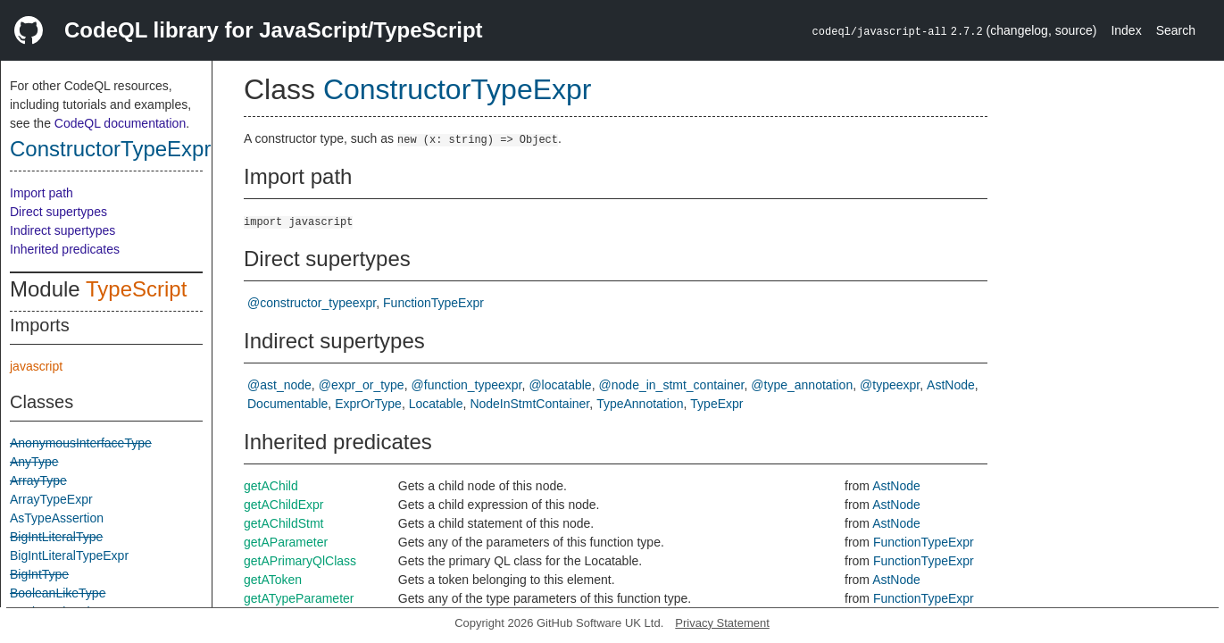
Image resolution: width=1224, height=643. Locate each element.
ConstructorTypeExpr (110, 149)
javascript (36, 366)
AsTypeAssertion (57, 518)
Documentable (287, 404)
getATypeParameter (299, 598)
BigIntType (39, 574)
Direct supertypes (58, 212)
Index (1126, 30)
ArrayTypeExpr (51, 499)
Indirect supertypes (62, 230)
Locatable (436, 404)
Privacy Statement (722, 623)
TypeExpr (716, 404)
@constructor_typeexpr (311, 303)
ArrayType (38, 480)
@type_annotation (802, 385)
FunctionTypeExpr (433, 303)
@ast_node (279, 385)
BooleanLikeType (57, 593)
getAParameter (286, 542)
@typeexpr (890, 385)
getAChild (271, 486)
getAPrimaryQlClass (300, 561)
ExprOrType (368, 404)
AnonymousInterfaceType (81, 443)
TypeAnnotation (639, 404)
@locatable (560, 385)
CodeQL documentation (120, 123)
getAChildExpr (284, 504)
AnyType (34, 462)
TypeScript (136, 289)
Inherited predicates (65, 249)
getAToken (273, 579)
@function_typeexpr (467, 385)
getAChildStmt (283, 523)
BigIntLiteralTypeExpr (69, 555)
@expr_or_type (361, 385)
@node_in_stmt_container (672, 385)
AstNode (951, 385)
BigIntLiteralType (56, 537)
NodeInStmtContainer (529, 404)
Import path (41, 193)
